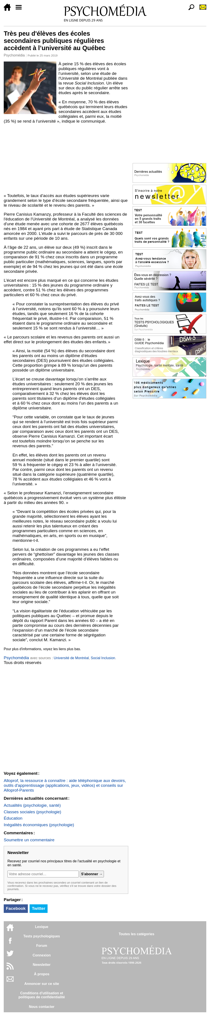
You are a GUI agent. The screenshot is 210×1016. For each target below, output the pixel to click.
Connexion (42, 955)
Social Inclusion (103, 658)
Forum (41, 945)
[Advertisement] (66, 158)
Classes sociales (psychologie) (32, 812)
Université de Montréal (71, 658)
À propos (41, 974)
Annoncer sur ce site (41, 984)
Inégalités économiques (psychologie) (39, 824)
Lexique (41, 927)
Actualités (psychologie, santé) (32, 805)
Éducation (13, 818)
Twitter (38, 908)
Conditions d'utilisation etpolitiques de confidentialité (41, 995)
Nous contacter (41, 1007)
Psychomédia (14, 55)
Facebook (16, 908)
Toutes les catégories (136, 934)
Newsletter (42, 965)
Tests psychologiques (41, 936)
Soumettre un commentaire (29, 840)
